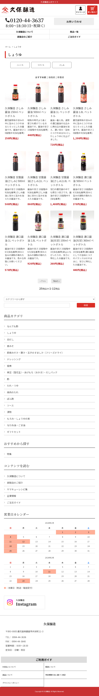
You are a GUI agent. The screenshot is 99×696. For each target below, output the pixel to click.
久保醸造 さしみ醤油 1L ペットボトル (60, 112)
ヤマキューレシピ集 (17, 489)
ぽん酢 (10, 398)
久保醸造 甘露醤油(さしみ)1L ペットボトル (38, 181)
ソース (10, 405)
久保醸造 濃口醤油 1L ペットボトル (14, 240)
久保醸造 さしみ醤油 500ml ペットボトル (37, 112)
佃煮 (9, 365)
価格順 (52, 77)
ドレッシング (14, 359)
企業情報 (11, 495)
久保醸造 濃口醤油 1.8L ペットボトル (37, 240)
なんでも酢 (12, 326)
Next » (56, 280)
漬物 (9, 412)
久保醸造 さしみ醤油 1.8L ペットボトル (82, 112)
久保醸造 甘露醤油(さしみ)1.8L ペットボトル (60, 181)
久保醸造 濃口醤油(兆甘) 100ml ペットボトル (60, 240)
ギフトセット (14, 431)
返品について (7, 675)
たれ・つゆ (12, 385)
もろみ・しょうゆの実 (18, 418)
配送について (50, 667)
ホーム (8, 46)
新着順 (60, 77)
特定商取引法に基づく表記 (55, 675)
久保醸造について (24, 31)
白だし (10, 339)
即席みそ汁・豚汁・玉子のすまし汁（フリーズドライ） (35, 352)
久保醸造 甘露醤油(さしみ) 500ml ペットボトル (15, 181)
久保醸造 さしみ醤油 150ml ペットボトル (14, 112)
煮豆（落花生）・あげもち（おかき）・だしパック (32, 372)
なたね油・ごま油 (16, 425)
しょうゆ (17, 46)
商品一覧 (74, 31)
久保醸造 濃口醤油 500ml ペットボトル (82, 181)
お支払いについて (9, 667)
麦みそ (10, 346)
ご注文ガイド (74, 36)
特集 (9, 454)
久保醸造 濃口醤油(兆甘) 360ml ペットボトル (83, 240)
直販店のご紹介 (24, 36)
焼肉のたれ (12, 392)
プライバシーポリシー (10, 683)
